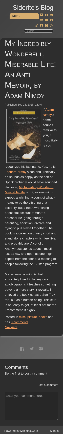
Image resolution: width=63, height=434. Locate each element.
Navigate (11, 327)
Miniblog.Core (29, 430)
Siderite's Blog (33, 7)
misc (22, 317)
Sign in (54, 430)
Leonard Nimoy (16, 172)
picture (32, 317)
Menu (16, 16)
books (43, 317)
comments (19, 322)
